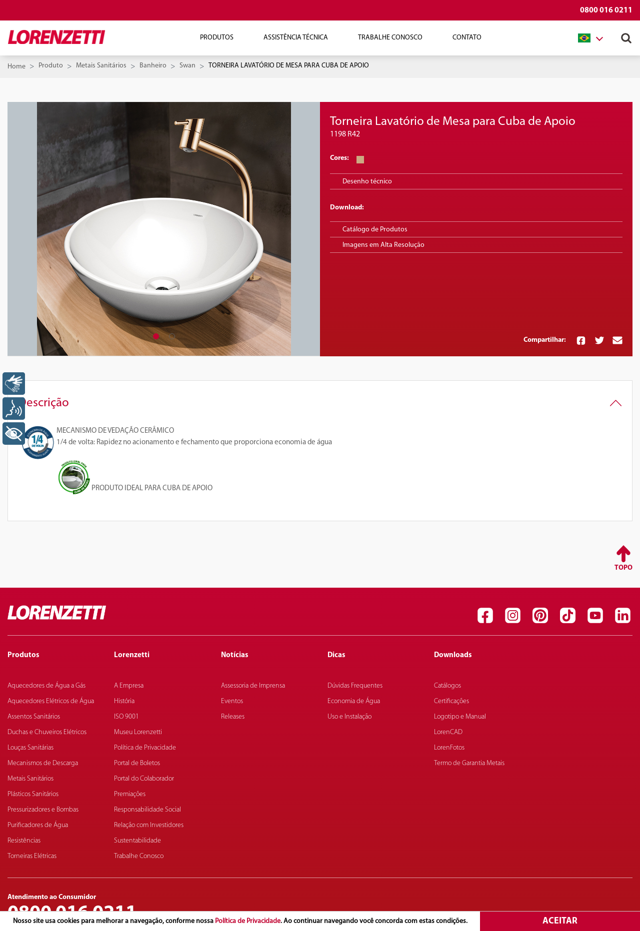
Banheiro (153, 65)
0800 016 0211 (606, 10)
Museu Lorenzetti (138, 732)
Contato (467, 37)
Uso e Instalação (350, 717)
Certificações (451, 701)
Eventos (232, 701)
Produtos (217, 37)
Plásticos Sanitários (33, 794)
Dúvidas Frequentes (355, 686)
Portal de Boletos (137, 763)
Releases (232, 717)
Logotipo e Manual (460, 717)
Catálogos (447, 686)
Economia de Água (354, 701)
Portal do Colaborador (144, 779)
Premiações (130, 794)
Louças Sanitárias (31, 748)
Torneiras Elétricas (32, 856)
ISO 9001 (126, 717)
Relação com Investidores (149, 825)
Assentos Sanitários (34, 717)
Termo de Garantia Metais (469, 763)
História (124, 701)
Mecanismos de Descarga (43, 763)
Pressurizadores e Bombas (43, 810)
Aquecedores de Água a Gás (47, 686)
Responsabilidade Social (147, 810)
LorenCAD (448, 732)
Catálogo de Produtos (375, 229)
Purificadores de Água (38, 825)
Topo (623, 568)
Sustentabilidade (137, 841)
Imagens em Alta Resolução (383, 245)
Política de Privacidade (247, 921)
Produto (50, 65)
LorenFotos (449, 748)
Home (17, 66)
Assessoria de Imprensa (253, 686)
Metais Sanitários (101, 65)
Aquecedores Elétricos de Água (51, 701)
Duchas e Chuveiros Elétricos (47, 732)
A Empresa (129, 686)
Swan (188, 65)
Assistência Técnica (296, 37)
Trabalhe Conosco (390, 37)
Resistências (24, 841)
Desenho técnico (367, 181)
